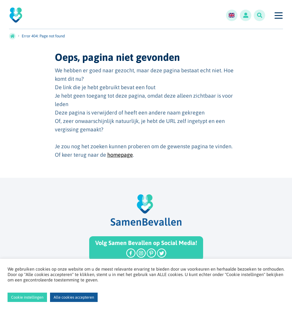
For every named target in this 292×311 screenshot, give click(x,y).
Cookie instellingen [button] (27, 297)
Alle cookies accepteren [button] (74, 297)
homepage (120, 155)
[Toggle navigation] (278, 15)
